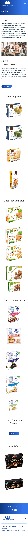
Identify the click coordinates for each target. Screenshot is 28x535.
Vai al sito (7, 86)
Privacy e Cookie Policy (7, 530)
